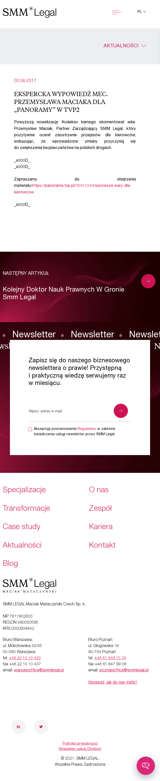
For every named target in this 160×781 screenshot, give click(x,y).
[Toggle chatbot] (146, 766)
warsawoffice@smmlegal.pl (39, 671)
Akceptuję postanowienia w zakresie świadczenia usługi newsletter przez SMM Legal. (74, 431)
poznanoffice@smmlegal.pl (124, 671)
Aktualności (121, 46)
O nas (99, 490)
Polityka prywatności (80, 744)
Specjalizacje (24, 490)
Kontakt (102, 546)
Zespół (100, 509)
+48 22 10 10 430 (25, 658)
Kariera (101, 527)
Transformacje (26, 509)
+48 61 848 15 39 (110, 658)
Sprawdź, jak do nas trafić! (113, 683)
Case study (21, 527)
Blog (10, 564)
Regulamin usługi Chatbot (80, 749)
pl (140, 12)
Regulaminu (87, 429)
